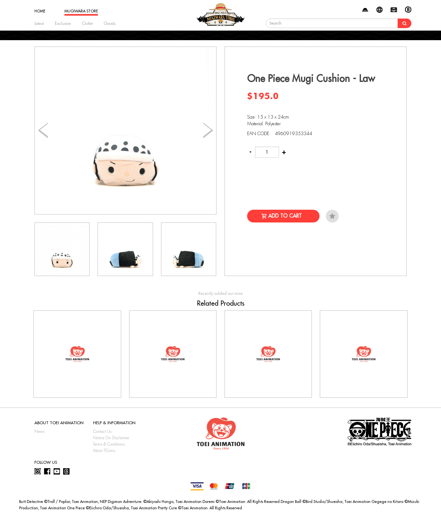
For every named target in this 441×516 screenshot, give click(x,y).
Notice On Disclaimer (111, 437)
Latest (39, 23)
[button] (208, 131)
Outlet (87, 23)
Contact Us (102, 431)
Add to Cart (285, 216)
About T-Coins (104, 450)
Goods (109, 23)
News (39, 431)
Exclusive (63, 23)
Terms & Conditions (109, 444)
